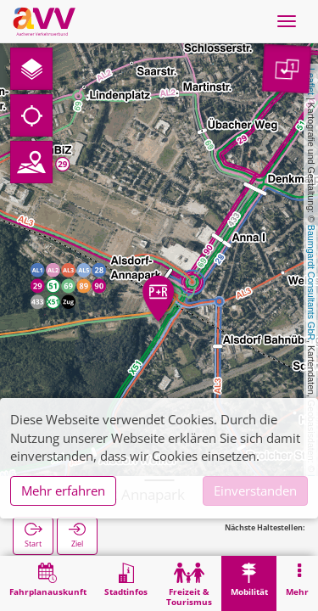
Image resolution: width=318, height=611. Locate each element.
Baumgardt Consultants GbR (311, 282)
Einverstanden (255, 490)
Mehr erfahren (63, 490)
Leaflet (311, 81)
